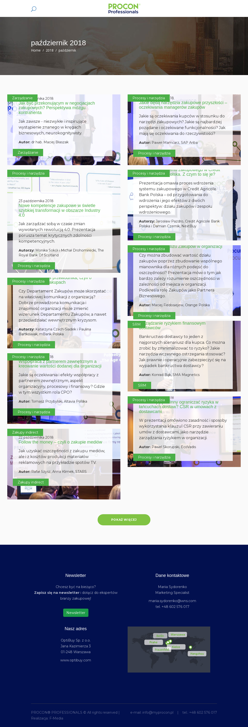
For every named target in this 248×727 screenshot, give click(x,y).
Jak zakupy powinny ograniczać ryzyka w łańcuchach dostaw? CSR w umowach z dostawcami (178, 407)
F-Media (56, 718)
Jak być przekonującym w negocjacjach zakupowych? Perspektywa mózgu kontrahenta (57, 108)
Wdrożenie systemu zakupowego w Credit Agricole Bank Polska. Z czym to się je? (179, 172)
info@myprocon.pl (157, 712)
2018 (50, 50)
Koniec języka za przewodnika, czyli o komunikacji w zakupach (55, 280)
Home (36, 50)
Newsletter (75, 613)
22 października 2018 (36, 437)
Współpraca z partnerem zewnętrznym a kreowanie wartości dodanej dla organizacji (60, 364)
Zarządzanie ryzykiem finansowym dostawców (172, 325)
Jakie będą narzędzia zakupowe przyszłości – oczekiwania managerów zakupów (183, 105)
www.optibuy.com (75, 660)
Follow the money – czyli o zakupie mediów (60, 442)
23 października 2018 (36, 201)
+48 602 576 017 (203, 712)
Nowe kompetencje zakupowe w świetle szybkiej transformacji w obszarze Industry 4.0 (59, 210)
